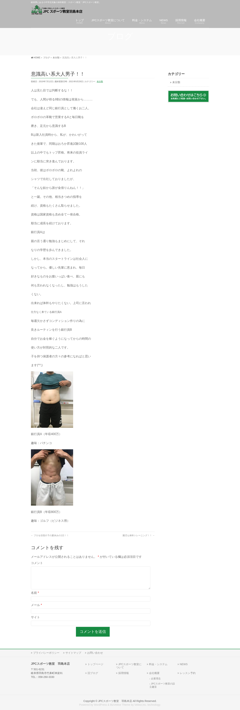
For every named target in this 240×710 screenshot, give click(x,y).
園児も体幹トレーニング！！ (139, 535)
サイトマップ (73, 652)
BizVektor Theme (120, 704)
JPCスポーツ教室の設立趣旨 (162, 685)
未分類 (100, 81)
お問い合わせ (95, 652)
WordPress (100, 704)
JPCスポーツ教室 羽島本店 (115, 700)
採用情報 (123, 672)
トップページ (95, 663)
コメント (37, 563)
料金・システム (158, 663)
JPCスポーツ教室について (129, 665)
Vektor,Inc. (140, 704)
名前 (35, 597)
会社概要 (154, 672)
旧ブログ (93, 672)
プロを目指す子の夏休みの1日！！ (50, 535)
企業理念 (156, 678)
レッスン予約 (188, 672)
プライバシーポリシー (46, 652)
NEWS (184, 663)
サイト (35, 621)
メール (36, 609)
